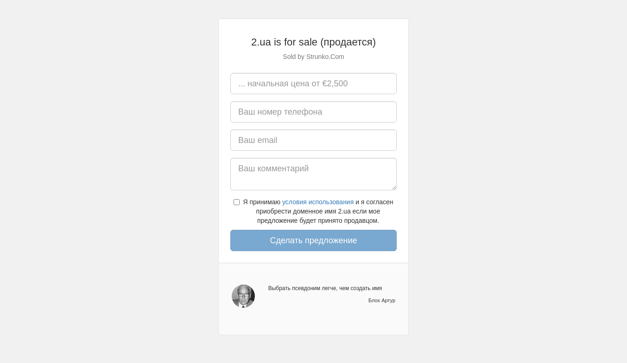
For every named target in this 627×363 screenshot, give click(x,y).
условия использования (318, 202)
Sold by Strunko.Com (313, 56)
